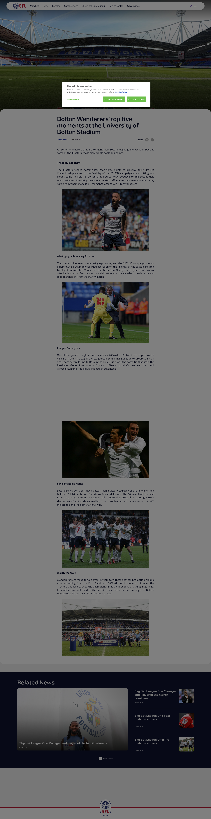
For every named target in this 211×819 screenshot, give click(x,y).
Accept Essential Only (113, 99)
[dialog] (106, 94)
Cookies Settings (74, 99)
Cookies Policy (121, 92)
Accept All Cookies (136, 99)
